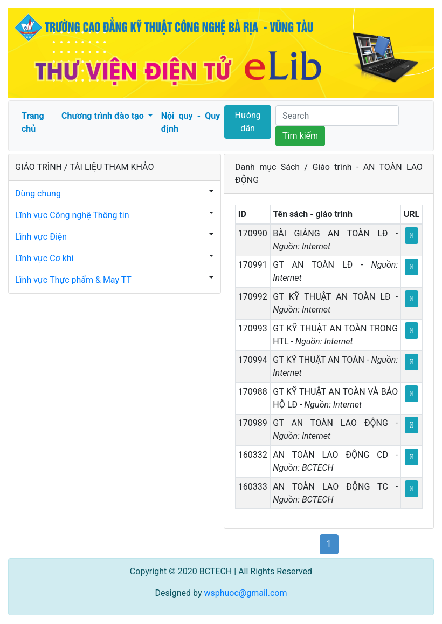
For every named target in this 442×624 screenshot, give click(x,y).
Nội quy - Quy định (190, 122)
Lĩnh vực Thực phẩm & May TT (73, 280)
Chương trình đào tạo (103, 116)
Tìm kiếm (300, 136)
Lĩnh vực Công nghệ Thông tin (72, 215)
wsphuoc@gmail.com (245, 593)
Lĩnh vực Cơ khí (44, 258)
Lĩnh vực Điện (41, 237)
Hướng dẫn (248, 121)
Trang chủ (33, 122)
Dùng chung (38, 193)
